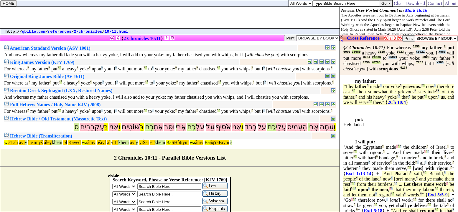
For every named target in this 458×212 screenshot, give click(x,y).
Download (415, 3)
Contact (435, 3)
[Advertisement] (170, 17)
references (60, 31)
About (451, 3)
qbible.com (34, 31)
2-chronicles (88, 31)
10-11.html (116, 31)
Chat (398, 3)
